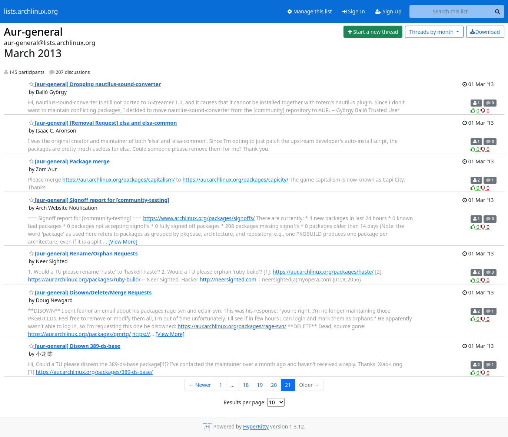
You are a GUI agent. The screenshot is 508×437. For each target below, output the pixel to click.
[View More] (123, 241)
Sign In (353, 11)
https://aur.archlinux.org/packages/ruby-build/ (84, 279)
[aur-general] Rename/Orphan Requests (83, 253)
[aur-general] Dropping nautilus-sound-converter (95, 84)
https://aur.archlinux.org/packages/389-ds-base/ (94, 371)
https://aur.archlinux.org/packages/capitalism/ (118, 179)
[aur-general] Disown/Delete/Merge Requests (90, 292)
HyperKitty (256, 426)
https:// (141, 333)
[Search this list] (450, 11)
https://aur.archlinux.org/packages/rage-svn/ (231, 326)
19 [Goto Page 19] (260, 384)
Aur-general (33, 32)
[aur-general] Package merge (69, 161)
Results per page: (244, 402)
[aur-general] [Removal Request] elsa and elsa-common (103, 122)
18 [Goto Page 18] (246, 384)
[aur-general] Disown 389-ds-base (74, 345)
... (232, 384)
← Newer (200, 384)
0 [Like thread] (476, 110)
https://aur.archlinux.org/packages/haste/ (323, 271)
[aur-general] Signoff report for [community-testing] (99, 199)
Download (485, 31)
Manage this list (310, 11)
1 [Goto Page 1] (220, 384)
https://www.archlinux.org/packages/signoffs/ (199, 218)
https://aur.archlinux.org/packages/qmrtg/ (79, 333)
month (432, 31)
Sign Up (388, 11)
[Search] (497, 11)
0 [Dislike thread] (485, 110)
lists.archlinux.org (31, 11)
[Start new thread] (372, 32)
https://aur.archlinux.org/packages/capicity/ (235, 179)
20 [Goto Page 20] (274, 384)
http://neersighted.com (228, 279)
